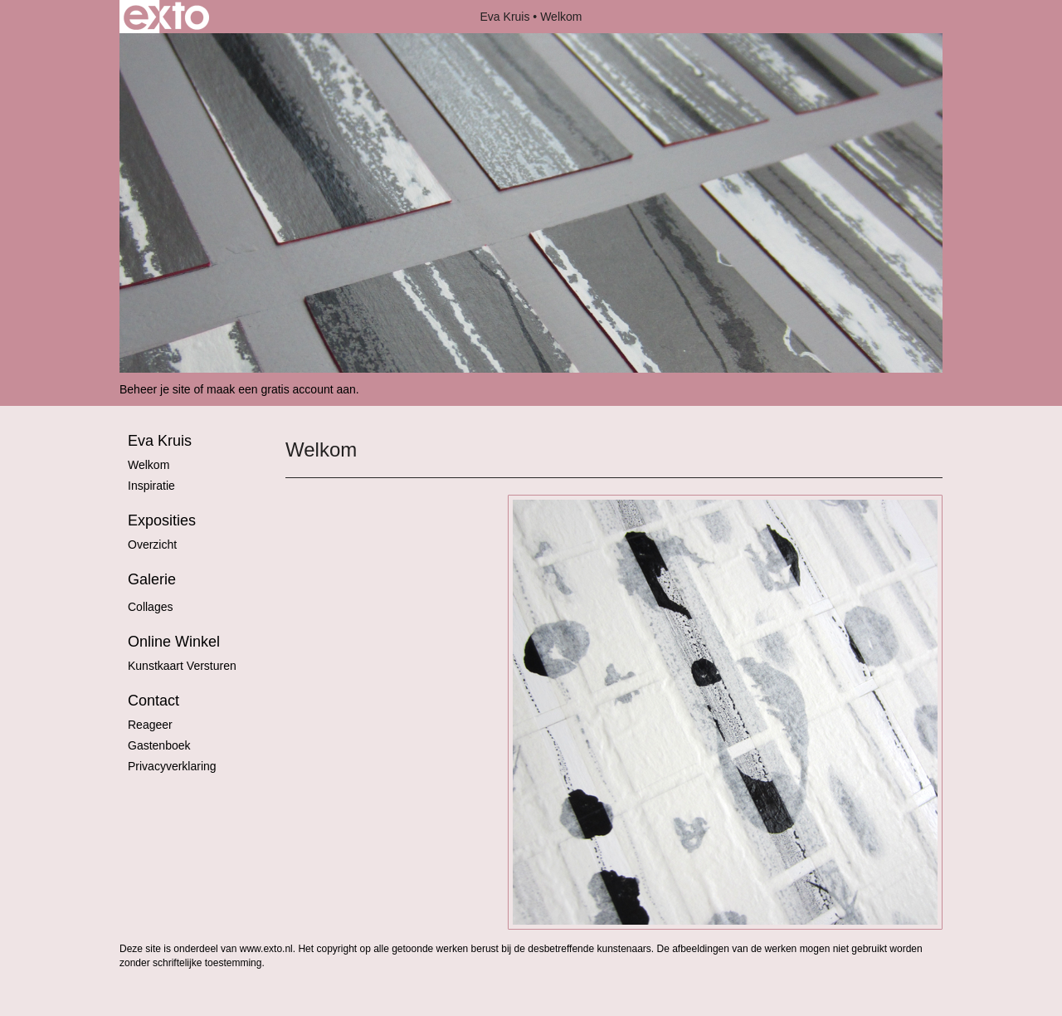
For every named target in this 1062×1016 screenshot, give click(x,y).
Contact (153, 700)
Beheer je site (155, 389)
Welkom (148, 464)
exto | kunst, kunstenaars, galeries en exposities (166, 16)
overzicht (152, 544)
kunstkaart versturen (182, 665)
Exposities (162, 520)
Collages (150, 606)
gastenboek (159, 745)
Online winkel (174, 641)
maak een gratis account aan (281, 389)
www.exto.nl (266, 949)
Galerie (152, 579)
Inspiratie (151, 485)
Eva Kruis (505, 16)
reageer (150, 724)
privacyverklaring (172, 766)
